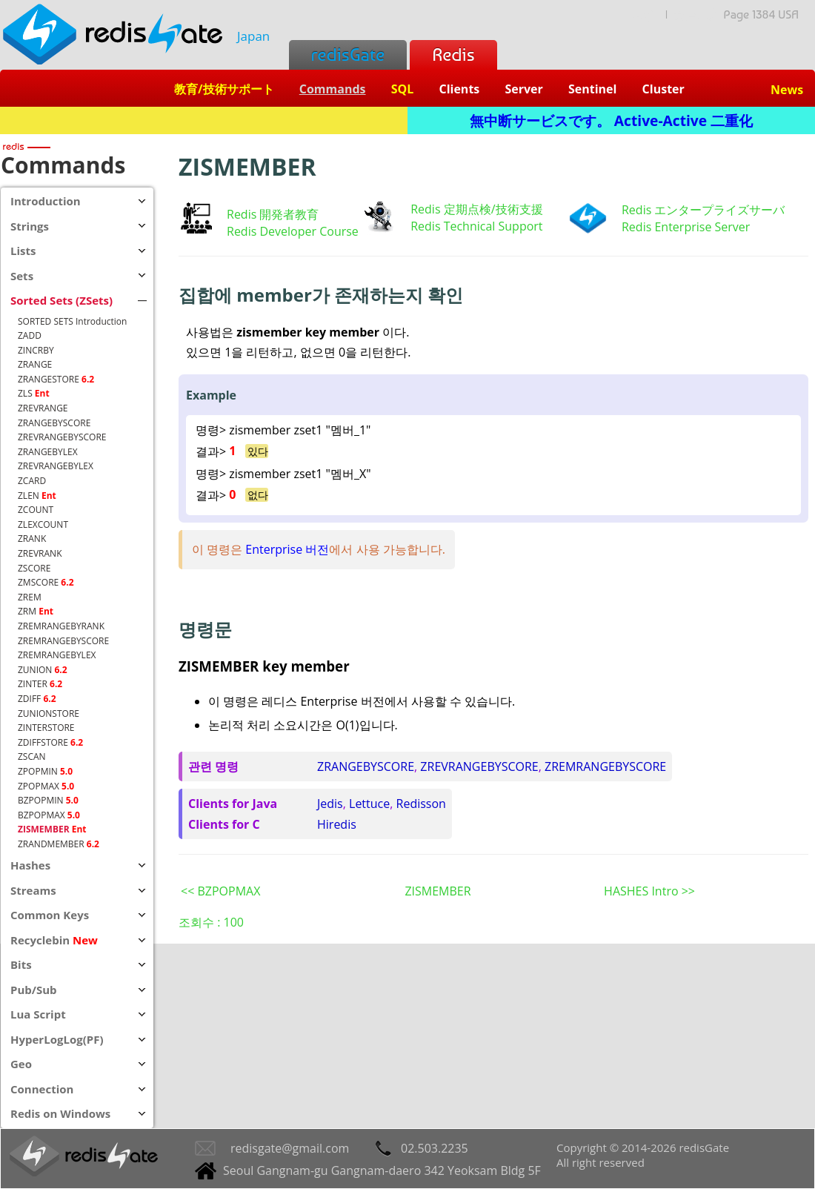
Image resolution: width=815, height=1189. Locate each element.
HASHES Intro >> (649, 891)
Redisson (421, 803)
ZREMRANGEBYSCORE (605, 766)
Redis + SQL (203, 120)
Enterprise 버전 (287, 549)
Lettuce (369, 803)
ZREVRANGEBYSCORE (479, 766)
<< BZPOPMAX (220, 891)
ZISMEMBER (437, 891)
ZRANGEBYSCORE (365, 766)
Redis (453, 54)
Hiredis (336, 824)
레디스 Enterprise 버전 (323, 701)
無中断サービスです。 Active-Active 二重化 (611, 120)
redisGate (348, 54)
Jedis (330, 803)
